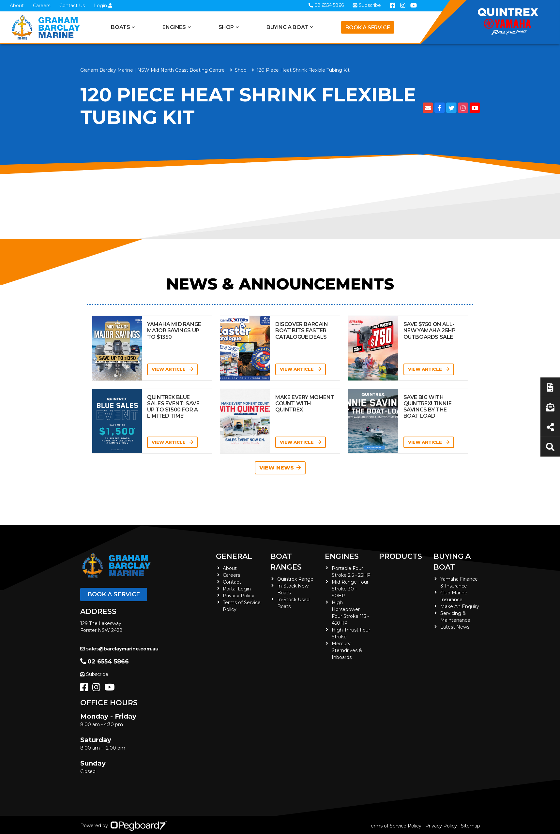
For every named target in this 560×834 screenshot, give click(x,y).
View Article (172, 369)
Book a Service (367, 27)
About (17, 5)
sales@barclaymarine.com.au (119, 649)
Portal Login (237, 589)
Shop (226, 27)
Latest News (454, 627)
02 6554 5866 (104, 661)
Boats (120, 27)
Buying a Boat (287, 27)
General (234, 556)
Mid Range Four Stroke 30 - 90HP (350, 589)
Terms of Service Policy (395, 826)
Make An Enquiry (459, 606)
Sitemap (470, 826)
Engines (174, 27)
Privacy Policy (238, 596)
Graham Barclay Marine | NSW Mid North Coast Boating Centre (152, 70)
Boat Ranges (286, 562)
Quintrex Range (295, 579)
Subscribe (94, 674)
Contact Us (72, 5)
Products (400, 556)
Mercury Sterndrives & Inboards (347, 650)
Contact (232, 582)
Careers (41, 5)
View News (280, 468)
